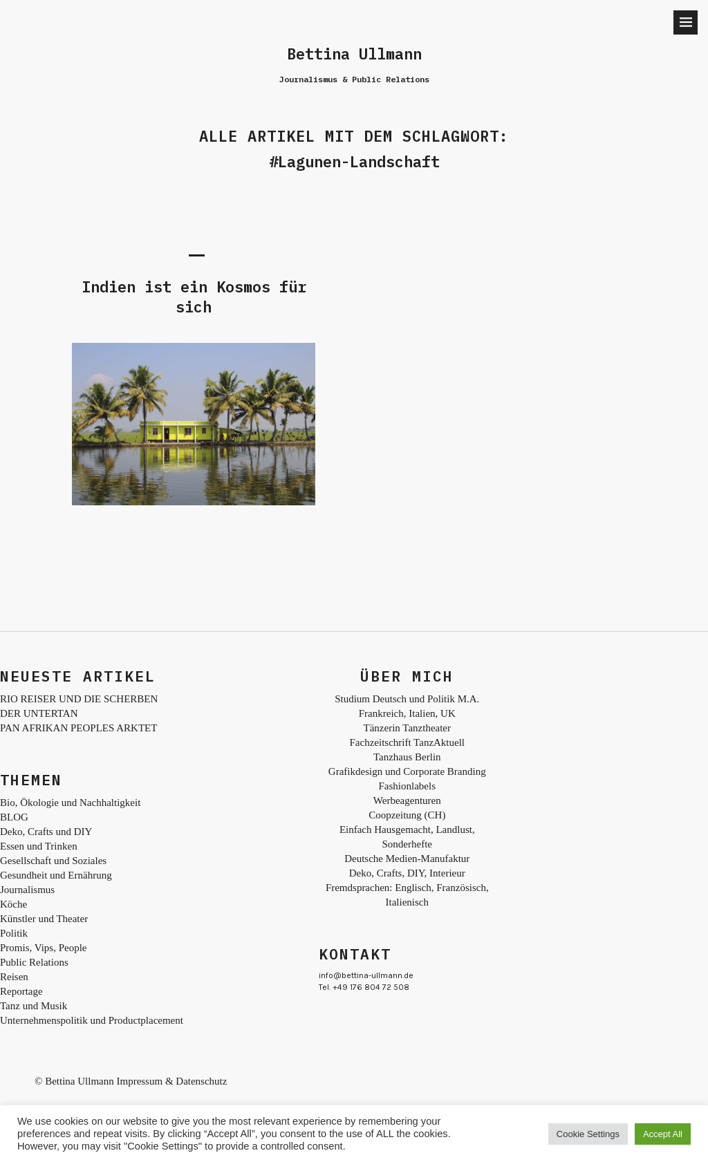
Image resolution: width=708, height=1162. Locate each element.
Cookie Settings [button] (588, 1134)
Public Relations (34, 962)
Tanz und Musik (33, 1005)
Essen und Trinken (38, 846)
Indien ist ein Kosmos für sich (194, 297)
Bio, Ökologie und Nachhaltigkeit (70, 802)
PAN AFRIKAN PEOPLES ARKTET (78, 727)
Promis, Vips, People (43, 947)
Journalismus (27, 889)
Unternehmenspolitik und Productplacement (91, 1020)
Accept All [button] (662, 1134)
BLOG (14, 817)
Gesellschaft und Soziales (53, 860)
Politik (14, 933)
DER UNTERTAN (38, 713)
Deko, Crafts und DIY (46, 831)
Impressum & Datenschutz (171, 1081)
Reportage (21, 991)
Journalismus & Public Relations (354, 79)
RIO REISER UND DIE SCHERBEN (79, 698)
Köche (13, 904)
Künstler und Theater (44, 918)
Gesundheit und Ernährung (56, 875)
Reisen (14, 976)
